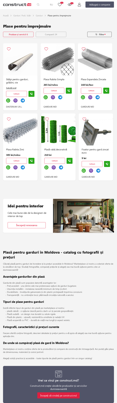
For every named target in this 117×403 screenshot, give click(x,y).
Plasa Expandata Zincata (93, 79)
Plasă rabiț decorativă (55, 149)
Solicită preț (11, 87)
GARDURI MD (50, 106)
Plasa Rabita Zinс (15, 149)
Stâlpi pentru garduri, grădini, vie (17, 81)
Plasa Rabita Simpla (54, 79)
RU (51, 4)
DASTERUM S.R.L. (14, 106)
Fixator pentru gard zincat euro (95, 151)
